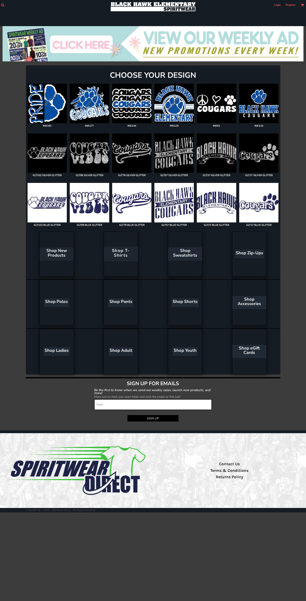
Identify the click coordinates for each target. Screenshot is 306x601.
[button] (2, 5)
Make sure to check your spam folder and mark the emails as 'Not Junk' (137, 397)
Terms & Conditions (229, 470)
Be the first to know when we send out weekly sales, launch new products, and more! (152, 391)
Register (291, 5)
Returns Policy (229, 477)
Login (277, 5)
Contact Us (229, 464)
